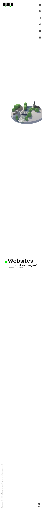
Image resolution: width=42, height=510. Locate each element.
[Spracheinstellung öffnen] (40, 11)
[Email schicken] (40, 31)
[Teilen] (40, 24)
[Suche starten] (40, 18)
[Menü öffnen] (40, 5)
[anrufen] (40, 37)
